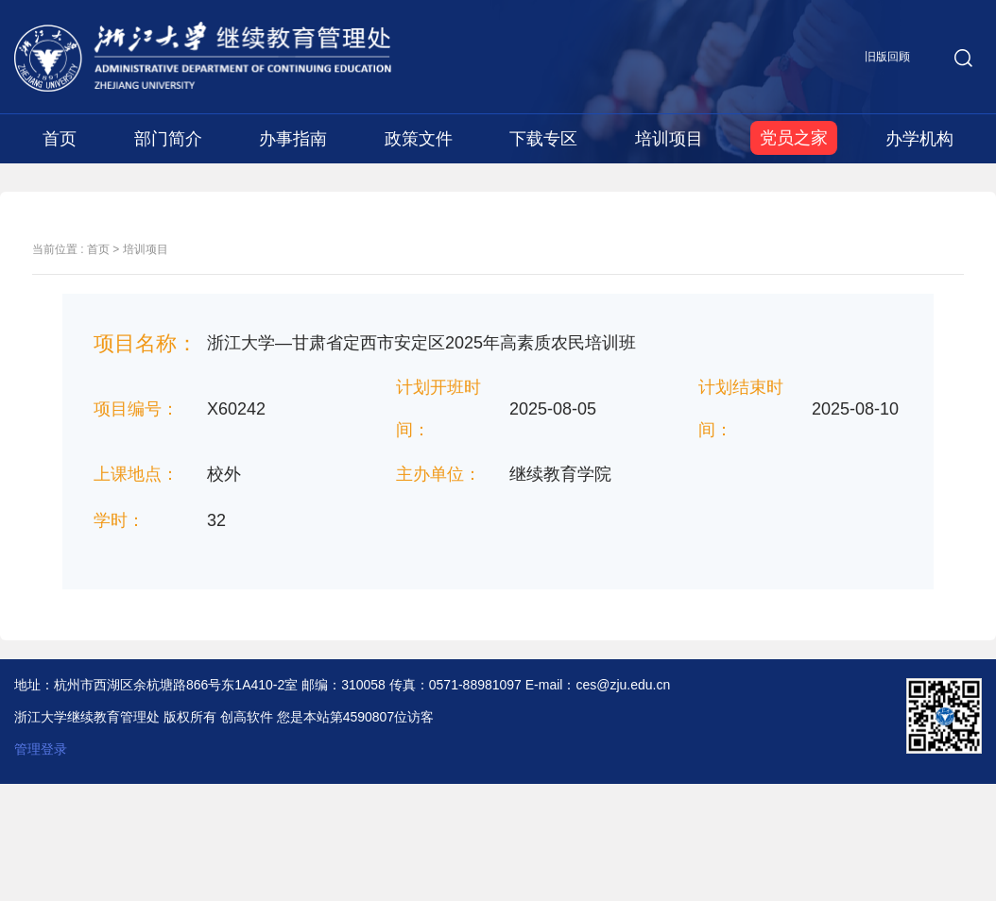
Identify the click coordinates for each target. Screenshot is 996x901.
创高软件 (246, 716)
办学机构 (919, 138)
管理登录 (40, 748)
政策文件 (419, 138)
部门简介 (168, 138)
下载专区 (543, 138)
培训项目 (669, 138)
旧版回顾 (887, 56)
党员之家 (794, 137)
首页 (60, 138)
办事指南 (293, 138)
